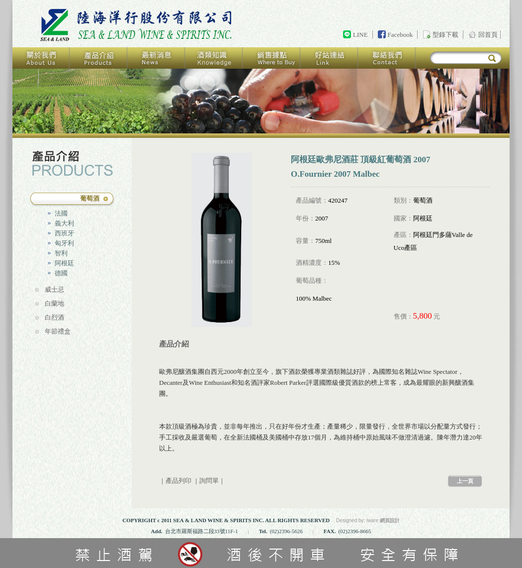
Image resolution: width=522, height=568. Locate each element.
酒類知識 (214, 58)
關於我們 (41, 58)
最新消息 (156, 58)
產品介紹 (99, 58)
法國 (61, 213)
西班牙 (64, 233)
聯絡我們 (387, 58)
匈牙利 (64, 243)
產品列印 (178, 480)
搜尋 (492, 58)
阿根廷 (64, 263)
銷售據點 (272, 58)
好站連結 (329, 58)
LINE (360, 34)
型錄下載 (445, 34)
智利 (61, 253)
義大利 (64, 223)
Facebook (400, 34)
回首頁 (138, 25)
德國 (61, 273)
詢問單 (209, 480)
